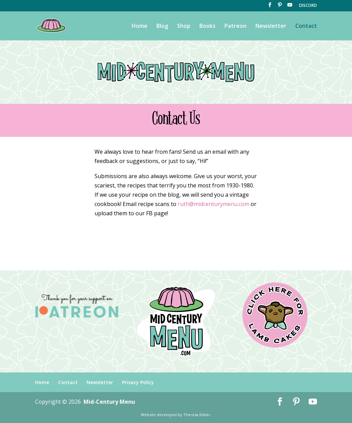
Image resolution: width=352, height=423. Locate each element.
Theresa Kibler (196, 414)
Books (207, 26)
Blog (162, 26)
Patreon (235, 26)
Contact (306, 26)
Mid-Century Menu (109, 401)
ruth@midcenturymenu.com (213, 204)
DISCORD (308, 5)
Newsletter (270, 26)
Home (139, 26)
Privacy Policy (138, 382)
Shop (183, 26)
